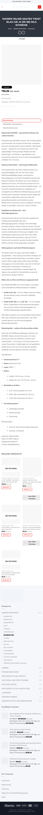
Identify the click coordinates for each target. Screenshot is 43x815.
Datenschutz (6, 784)
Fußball (7, 629)
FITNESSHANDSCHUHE (10, 672)
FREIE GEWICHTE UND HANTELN (14, 676)
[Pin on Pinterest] (13, 106)
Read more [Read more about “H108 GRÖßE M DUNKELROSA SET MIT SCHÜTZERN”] (6, 580)
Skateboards (9, 653)
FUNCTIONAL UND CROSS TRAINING (15, 680)
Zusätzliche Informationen (12, 124)
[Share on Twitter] (8, 106)
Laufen (6, 638)
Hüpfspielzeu (9, 632)
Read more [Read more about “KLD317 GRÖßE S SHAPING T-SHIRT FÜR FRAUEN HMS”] (6, 487)
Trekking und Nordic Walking (15, 663)
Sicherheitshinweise (10, 128)
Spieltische (8, 660)
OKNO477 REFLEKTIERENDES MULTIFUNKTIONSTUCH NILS (32, 528)
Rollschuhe (8, 647)
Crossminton (9, 622)
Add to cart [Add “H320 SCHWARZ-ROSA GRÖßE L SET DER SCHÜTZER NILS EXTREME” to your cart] (27, 489)
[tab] (21, 120)
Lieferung (5, 789)
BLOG (4, 797)
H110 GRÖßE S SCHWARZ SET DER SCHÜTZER (11, 528)
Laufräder (6, 692)
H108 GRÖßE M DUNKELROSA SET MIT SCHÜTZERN (11, 574)
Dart (5, 625)
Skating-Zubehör (10, 657)
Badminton (8, 616)
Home (9, 29)
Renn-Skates (8, 641)
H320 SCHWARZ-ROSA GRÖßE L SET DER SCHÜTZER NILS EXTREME (32, 482)
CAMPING (5, 668)
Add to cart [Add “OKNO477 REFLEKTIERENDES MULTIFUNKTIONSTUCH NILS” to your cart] (27, 535)
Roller (6, 644)
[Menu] (3, 7)
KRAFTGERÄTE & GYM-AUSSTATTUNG (16, 688)
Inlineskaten (31, 29)
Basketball (8, 619)
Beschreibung (8, 120)
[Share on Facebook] (5, 106)
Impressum (6, 780)
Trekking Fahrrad (9, 696)
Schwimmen (8, 650)
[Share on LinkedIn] (16, 106)
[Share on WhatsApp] (3, 106)
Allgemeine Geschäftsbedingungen (15, 793)
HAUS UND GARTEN (9, 684)
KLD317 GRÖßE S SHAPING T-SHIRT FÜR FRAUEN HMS (11, 481)
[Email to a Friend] (10, 106)
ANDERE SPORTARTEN (19, 29)
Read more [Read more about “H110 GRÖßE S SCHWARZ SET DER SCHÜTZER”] (6, 535)
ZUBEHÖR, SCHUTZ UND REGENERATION (17, 701)
